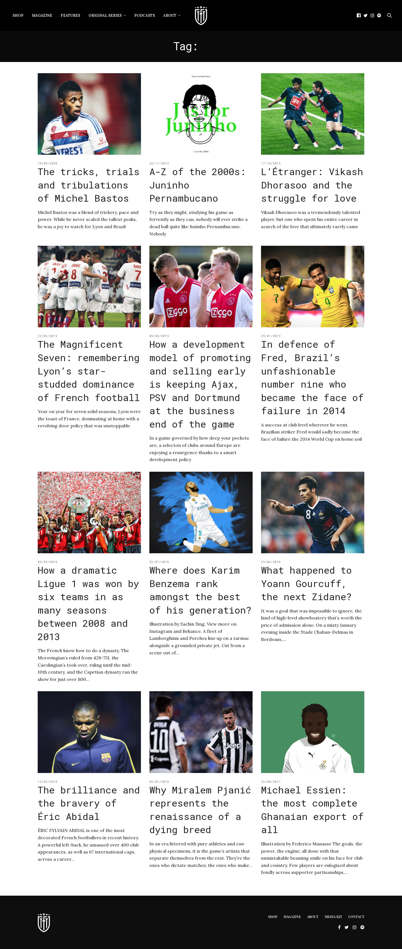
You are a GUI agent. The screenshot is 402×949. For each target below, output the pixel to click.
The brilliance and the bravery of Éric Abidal (89, 802)
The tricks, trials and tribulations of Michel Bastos (89, 184)
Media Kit (333, 916)
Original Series (105, 15)
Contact (356, 916)
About (169, 15)
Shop (18, 15)
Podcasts (144, 15)
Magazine (42, 15)
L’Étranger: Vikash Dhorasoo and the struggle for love (312, 184)
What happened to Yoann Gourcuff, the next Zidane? (306, 583)
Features (70, 15)
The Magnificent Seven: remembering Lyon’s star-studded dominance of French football (89, 370)
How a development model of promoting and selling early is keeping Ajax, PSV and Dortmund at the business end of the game (200, 384)
